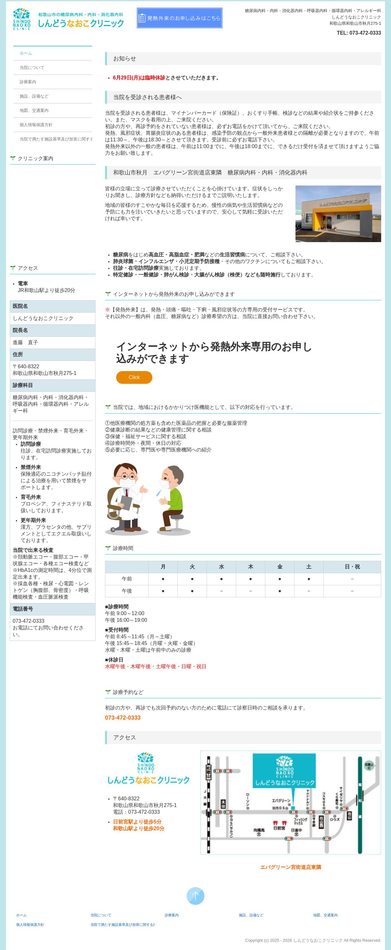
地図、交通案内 (34, 110)
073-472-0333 (365, 33)
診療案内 (28, 81)
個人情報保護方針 (36, 124)
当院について (32, 67)
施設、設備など (34, 96)
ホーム (26, 53)
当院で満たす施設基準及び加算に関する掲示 (56, 139)
